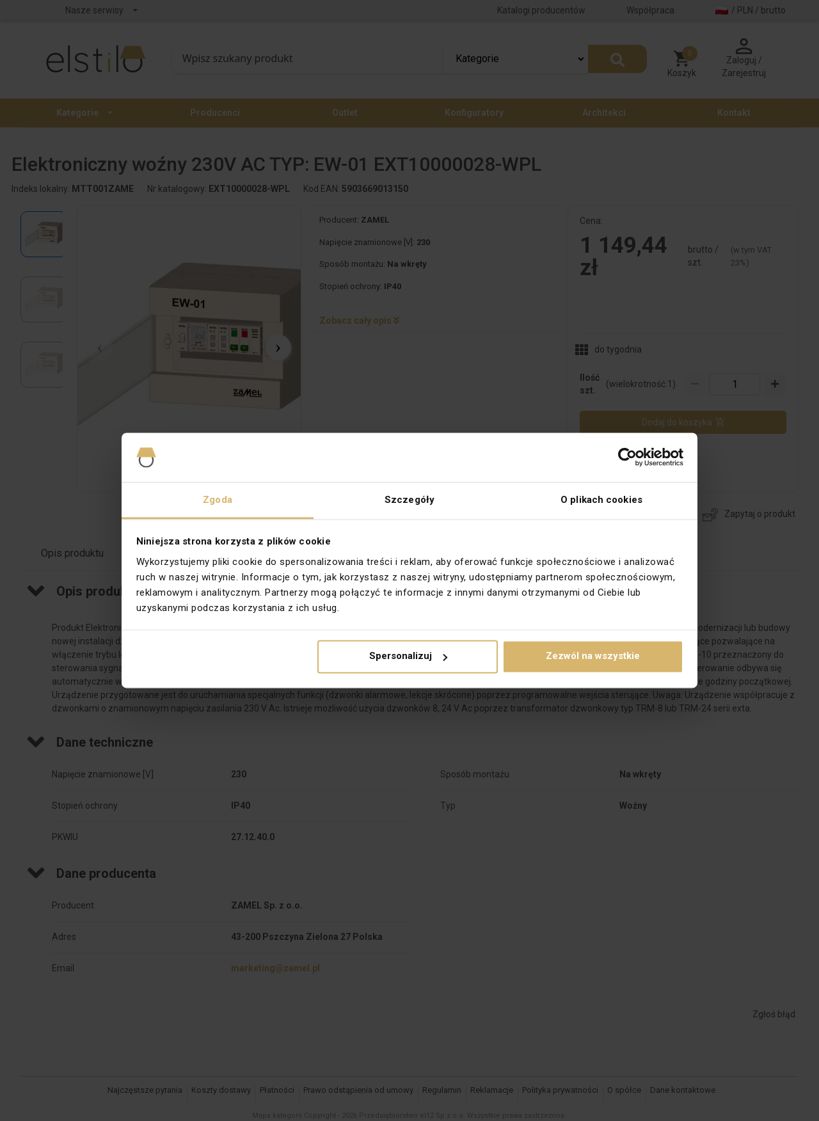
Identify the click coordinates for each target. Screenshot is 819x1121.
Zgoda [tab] (217, 499)
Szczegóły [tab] (409, 499)
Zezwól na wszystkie (593, 656)
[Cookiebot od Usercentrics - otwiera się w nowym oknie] (627, 457)
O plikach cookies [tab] (601, 499)
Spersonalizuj (408, 656)
